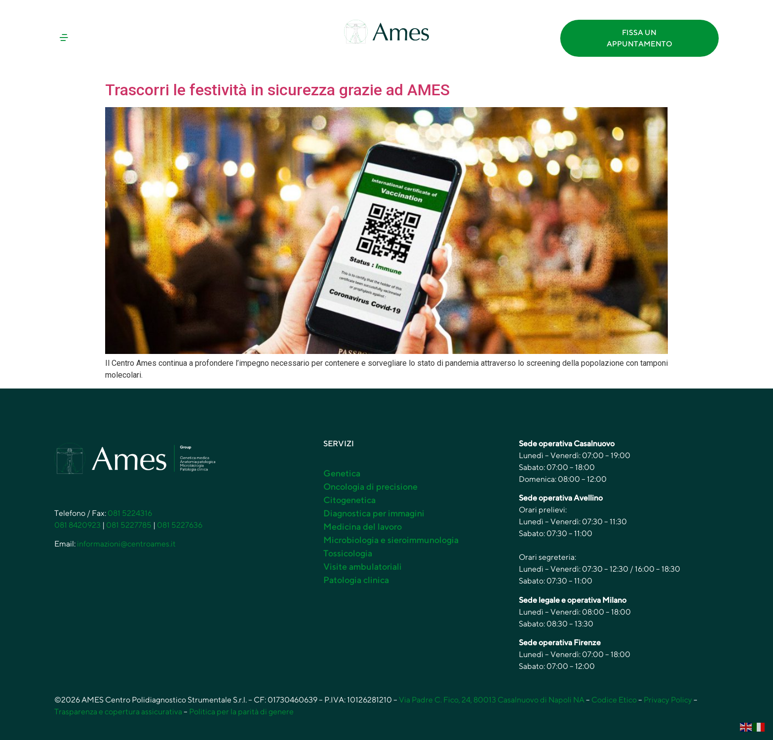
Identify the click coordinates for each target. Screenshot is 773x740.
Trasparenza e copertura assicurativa (118, 711)
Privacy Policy (668, 699)
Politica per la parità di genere (241, 711)
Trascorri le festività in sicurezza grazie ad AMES (277, 89)
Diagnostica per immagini (374, 513)
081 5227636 (179, 525)
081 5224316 (130, 513)
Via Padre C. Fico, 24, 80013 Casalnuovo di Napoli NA (491, 699)
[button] (133, 38)
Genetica (341, 473)
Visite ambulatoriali (362, 566)
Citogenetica (349, 500)
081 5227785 (129, 525)
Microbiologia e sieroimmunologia (391, 540)
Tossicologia (347, 553)
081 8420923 (77, 525)
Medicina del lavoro (362, 526)
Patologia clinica (356, 580)
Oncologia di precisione (370, 486)
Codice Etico (614, 699)
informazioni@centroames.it (126, 543)
